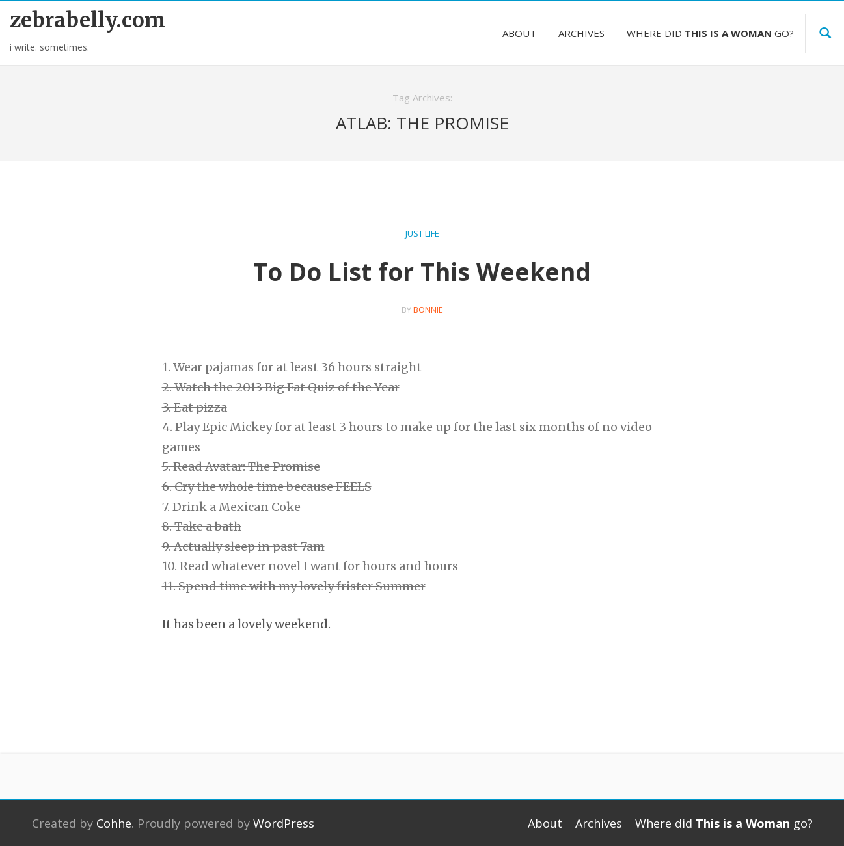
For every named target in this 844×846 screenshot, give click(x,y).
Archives (581, 33)
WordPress (283, 823)
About (519, 33)
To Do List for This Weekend (422, 271)
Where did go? (710, 33)
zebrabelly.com (87, 20)
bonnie (428, 309)
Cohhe (113, 823)
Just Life (422, 233)
